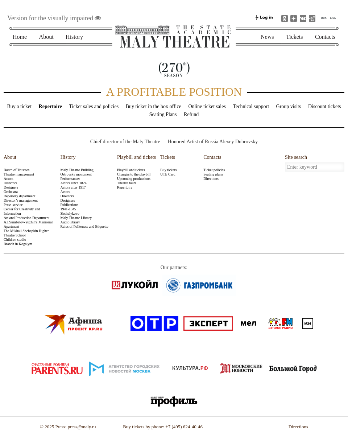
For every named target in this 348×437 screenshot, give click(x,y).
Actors (8, 179)
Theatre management (19, 174)
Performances (70, 179)
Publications (69, 205)
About (46, 37)
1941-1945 (68, 209)
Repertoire (50, 106)
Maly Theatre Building (76, 170)
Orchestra (11, 192)
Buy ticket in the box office (153, 106)
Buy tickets (168, 170)
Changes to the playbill (134, 174)
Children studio (15, 240)
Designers (11, 187)
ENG (333, 18)
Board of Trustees (16, 170)
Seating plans (213, 174)
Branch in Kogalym (18, 244)
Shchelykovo (69, 213)
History (74, 37)
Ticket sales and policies (94, 106)
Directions (211, 179)
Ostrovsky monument (75, 174)
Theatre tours (126, 183)
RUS (324, 18)
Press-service (13, 205)
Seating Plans (163, 114)
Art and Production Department (26, 218)
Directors (10, 183)
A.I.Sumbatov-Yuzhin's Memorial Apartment (28, 224)
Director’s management (21, 200)
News (267, 37)
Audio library (70, 222)
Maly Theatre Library (75, 218)
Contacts (325, 37)
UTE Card (167, 174)
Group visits (288, 106)
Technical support (251, 106)
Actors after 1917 (73, 187)
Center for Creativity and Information (22, 211)
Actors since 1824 (73, 183)
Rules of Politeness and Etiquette (84, 226)
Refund (191, 114)
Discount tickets (324, 106)
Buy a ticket (19, 106)
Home (20, 37)
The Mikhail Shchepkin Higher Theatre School (26, 233)
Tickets (294, 37)
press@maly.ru (82, 426)
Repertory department (19, 196)
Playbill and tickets (135, 157)
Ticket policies (214, 170)
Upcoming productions (133, 179)
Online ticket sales (206, 106)
